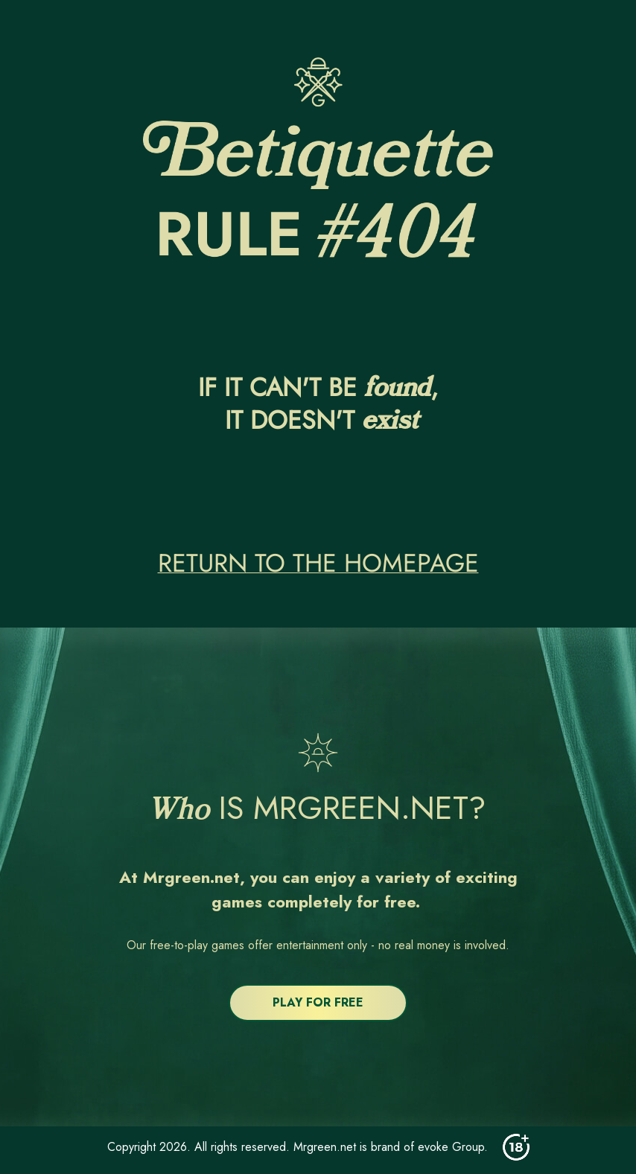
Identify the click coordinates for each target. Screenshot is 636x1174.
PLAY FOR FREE (318, 1002)
